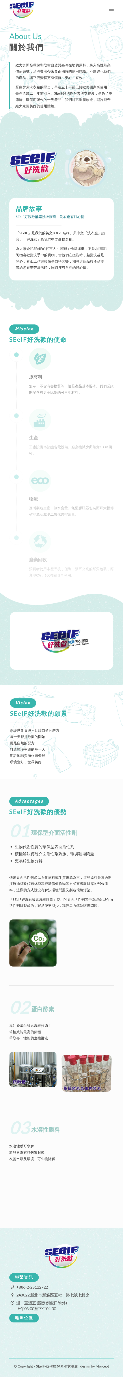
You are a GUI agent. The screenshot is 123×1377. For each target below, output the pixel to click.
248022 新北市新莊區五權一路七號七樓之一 (55, 1295)
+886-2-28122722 (32, 1287)
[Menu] (111, 9)
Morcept (102, 1366)
